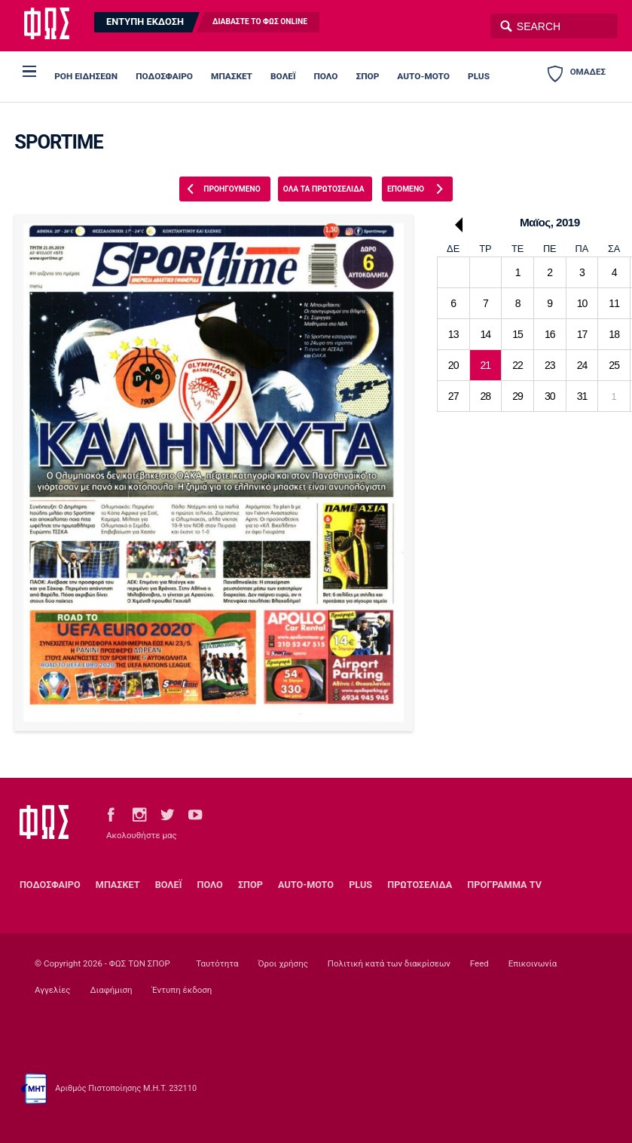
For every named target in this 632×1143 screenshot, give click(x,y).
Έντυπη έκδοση (181, 990)
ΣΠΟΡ (368, 76)
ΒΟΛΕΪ (282, 76)
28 (486, 396)
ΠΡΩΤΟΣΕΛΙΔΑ (419, 884)
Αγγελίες (53, 990)
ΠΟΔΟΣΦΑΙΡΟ (164, 76)
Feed (479, 963)
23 (550, 365)
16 (550, 334)
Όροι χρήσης (282, 963)
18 (614, 334)
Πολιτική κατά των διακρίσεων (389, 963)
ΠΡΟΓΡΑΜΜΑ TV (504, 884)
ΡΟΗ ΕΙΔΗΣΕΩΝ (86, 76)
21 (486, 365)
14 (486, 334)
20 (453, 365)
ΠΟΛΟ (325, 76)
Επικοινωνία (532, 963)
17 (582, 334)
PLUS (479, 76)
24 (582, 365)
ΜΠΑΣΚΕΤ (231, 76)
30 (550, 396)
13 (453, 334)
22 (517, 365)
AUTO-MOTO (423, 76)
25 (614, 365)
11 (614, 303)
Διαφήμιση (111, 990)
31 (582, 396)
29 (517, 396)
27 (453, 396)
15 (517, 334)
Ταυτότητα (217, 963)
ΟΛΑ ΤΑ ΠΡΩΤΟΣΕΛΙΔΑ (324, 189)
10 (582, 303)
